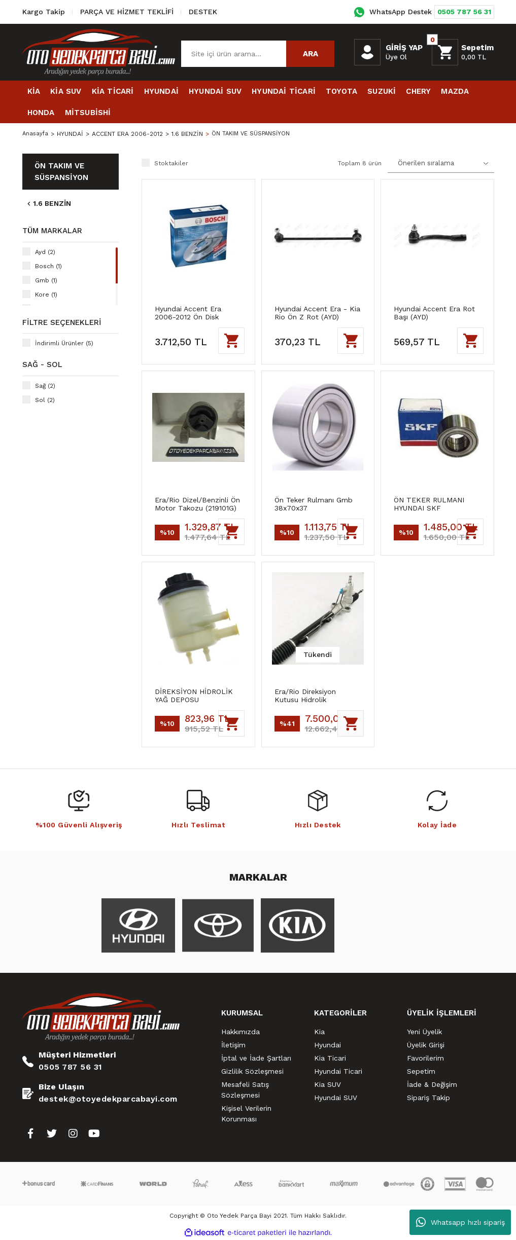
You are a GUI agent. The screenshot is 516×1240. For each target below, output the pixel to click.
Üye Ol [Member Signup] (396, 57)
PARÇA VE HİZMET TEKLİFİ (127, 12)
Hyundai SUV (335, 1097)
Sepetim (421, 1071)
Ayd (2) (45, 252)
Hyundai (327, 1045)
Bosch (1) (48, 266)
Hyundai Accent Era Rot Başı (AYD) (434, 313)
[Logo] (99, 51)
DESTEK (203, 12)
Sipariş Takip (428, 1097)
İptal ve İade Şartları (256, 1058)
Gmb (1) (46, 280)
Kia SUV (327, 1084)
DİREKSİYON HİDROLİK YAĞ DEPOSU (194, 695)
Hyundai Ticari (338, 1071)
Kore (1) (46, 294)
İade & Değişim (432, 1084)
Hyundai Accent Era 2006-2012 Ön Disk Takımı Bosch (188, 313)
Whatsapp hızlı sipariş (460, 1222)
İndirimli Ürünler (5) (64, 343)
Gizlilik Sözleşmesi (252, 1071)
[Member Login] (367, 52)
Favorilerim (425, 1058)
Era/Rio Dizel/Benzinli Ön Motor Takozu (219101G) (197, 504)
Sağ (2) (45, 385)
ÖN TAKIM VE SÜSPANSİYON (254, 133)
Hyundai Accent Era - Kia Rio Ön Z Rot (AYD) (317, 313)
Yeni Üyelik (424, 1032)
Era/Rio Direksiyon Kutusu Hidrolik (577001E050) (305, 695)
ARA (310, 53)
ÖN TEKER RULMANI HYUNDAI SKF (429, 504)
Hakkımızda (240, 1032)
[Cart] (463, 52)
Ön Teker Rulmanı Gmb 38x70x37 (313, 504)
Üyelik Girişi (425, 1045)
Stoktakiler (171, 163)
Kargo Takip (43, 12)
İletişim (233, 1045)
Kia (319, 1032)
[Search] (257, 54)
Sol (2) (45, 400)
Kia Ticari (330, 1058)
